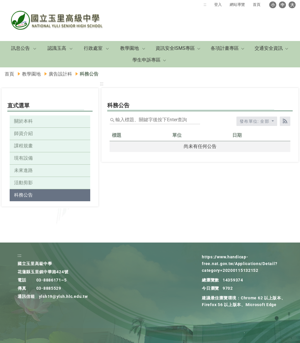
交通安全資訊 (269, 48)
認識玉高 (56, 48)
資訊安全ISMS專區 (175, 48)
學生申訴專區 (146, 60)
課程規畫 (23, 146)
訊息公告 (20, 48)
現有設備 (23, 158)
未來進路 (23, 170)
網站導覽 (237, 4)
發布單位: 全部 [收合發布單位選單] (255, 121)
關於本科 (23, 121)
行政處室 (93, 48)
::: (205, 4)
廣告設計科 (60, 74)
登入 (218, 4)
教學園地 (129, 48)
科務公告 (23, 195)
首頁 (256, 4)
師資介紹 (23, 133)
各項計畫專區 (225, 48)
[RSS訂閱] (285, 121)
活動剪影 (23, 182)
